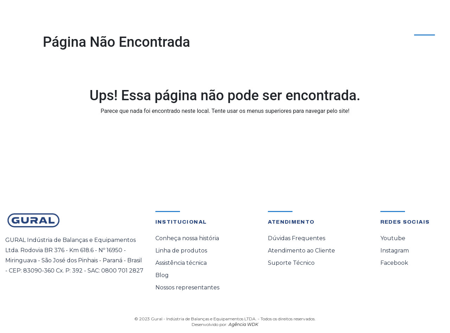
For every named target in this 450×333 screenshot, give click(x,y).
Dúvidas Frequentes (296, 238)
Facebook (394, 263)
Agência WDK (243, 324)
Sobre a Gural (296, 29)
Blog (162, 275)
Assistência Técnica (162, 29)
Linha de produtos (181, 250)
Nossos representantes (187, 287)
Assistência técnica (181, 263)
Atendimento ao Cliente (400, 28)
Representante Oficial (234, 29)
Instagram (394, 250)
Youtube (392, 238)
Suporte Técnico (291, 263)
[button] (93, 29)
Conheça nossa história (187, 238)
